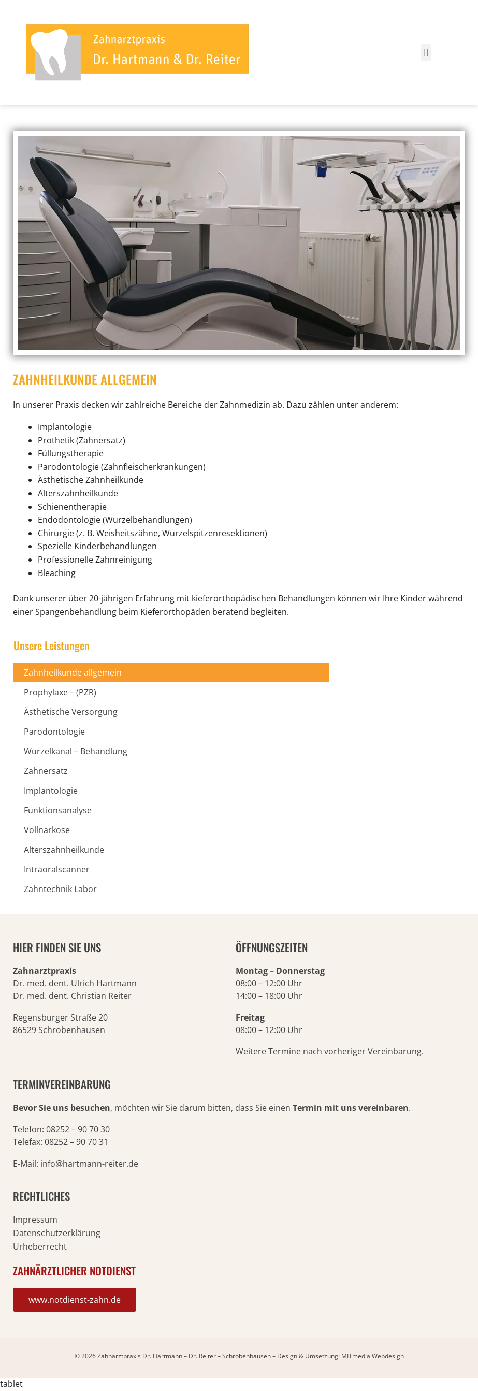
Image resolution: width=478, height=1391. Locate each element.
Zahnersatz (46, 771)
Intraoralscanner (57, 869)
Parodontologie (54, 731)
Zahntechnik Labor (60, 889)
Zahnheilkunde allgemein (73, 672)
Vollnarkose (47, 830)
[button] (426, 52)
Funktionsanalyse (58, 810)
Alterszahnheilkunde (64, 849)
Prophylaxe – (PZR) (60, 692)
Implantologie (51, 790)
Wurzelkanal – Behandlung (75, 751)
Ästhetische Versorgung (71, 712)
